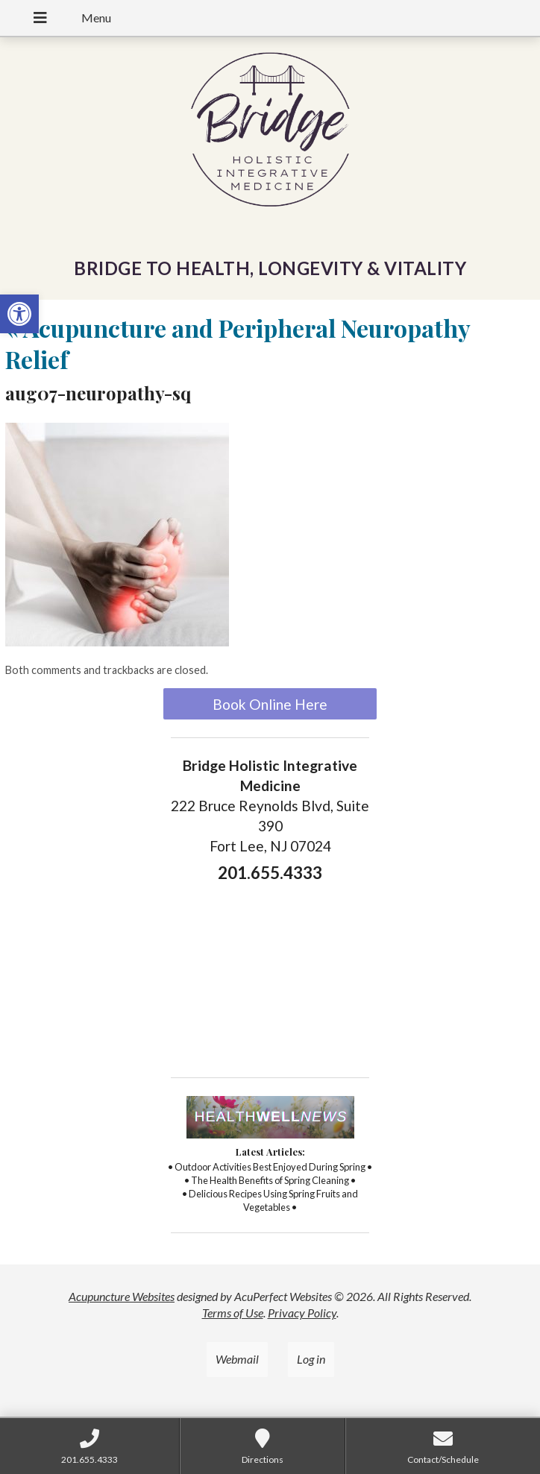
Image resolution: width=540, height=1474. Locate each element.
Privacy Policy (302, 1313)
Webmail (237, 1359)
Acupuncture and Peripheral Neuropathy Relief (237, 343)
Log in (311, 1359)
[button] (19, 314)
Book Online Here (270, 704)
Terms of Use (232, 1313)
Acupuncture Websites (122, 1296)
